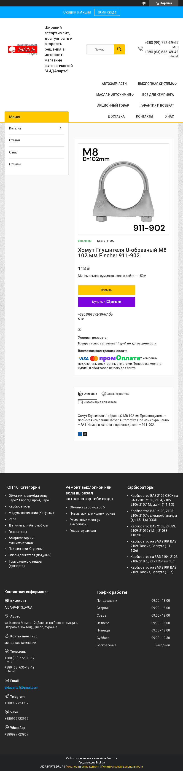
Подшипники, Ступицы (26, 549)
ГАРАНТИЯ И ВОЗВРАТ (157, 105)
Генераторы (18, 532)
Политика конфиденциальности (122, 766)
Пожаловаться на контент (82, 766)
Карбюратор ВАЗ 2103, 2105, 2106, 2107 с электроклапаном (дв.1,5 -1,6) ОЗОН (154, 515)
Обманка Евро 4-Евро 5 (87, 507)
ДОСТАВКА (116, 116)
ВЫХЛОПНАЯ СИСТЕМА (156, 84)
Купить (106, 290)
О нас (13, 152)
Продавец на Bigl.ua (91, 762)
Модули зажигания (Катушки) (31, 513)
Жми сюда (107, 12)
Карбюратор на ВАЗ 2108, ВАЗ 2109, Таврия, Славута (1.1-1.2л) (153, 546)
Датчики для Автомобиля (28, 525)
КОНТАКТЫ (144, 116)
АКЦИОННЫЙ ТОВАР (113, 105)
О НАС (169, 116)
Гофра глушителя (83, 530)
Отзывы (15, 164)
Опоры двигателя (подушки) (30, 555)
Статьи (14, 140)
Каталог (15, 128)
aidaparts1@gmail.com (21, 687)
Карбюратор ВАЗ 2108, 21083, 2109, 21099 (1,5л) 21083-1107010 (153, 530)
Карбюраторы (19, 506)
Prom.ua (112, 758)
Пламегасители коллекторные (93, 513)
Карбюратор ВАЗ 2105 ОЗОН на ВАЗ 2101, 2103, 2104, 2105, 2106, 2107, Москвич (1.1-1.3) (154, 500)
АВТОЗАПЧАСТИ (114, 84)
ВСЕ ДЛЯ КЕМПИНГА (158, 95)
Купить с (106, 302)
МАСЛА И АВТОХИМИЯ (113, 95)
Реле (12, 519)
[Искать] (119, 49)
